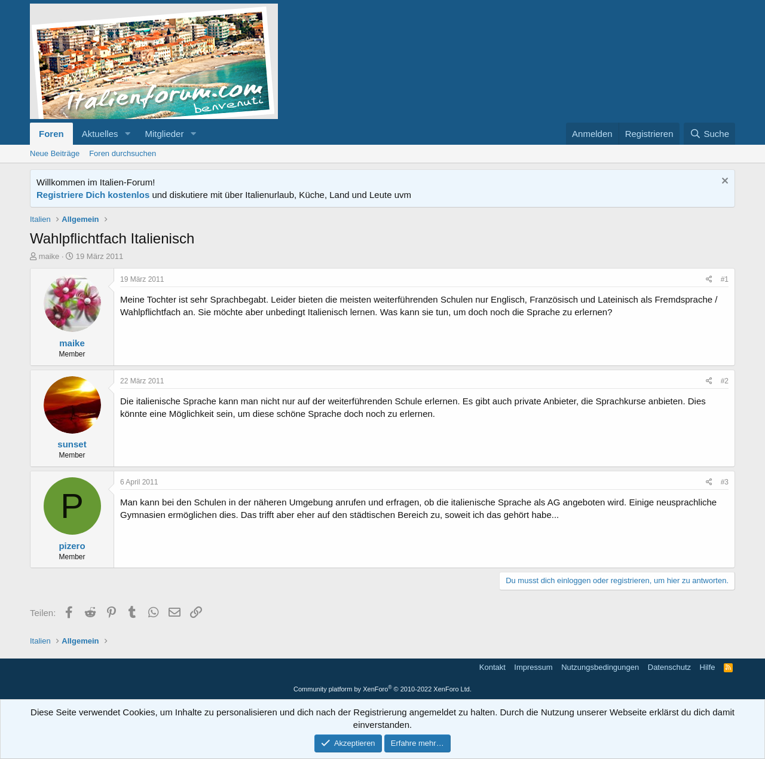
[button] (127, 134)
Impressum (533, 667)
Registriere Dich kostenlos (92, 195)
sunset (71, 444)
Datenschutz (669, 667)
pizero (72, 546)
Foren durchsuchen (122, 153)
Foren (51, 134)
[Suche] (709, 134)
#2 (725, 381)
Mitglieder (164, 134)
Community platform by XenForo (382, 689)
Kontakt (492, 667)
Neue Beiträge (54, 153)
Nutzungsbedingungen (600, 667)
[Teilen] (709, 279)
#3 (725, 482)
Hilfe (707, 667)
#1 (725, 279)
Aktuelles (100, 134)
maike (49, 256)
